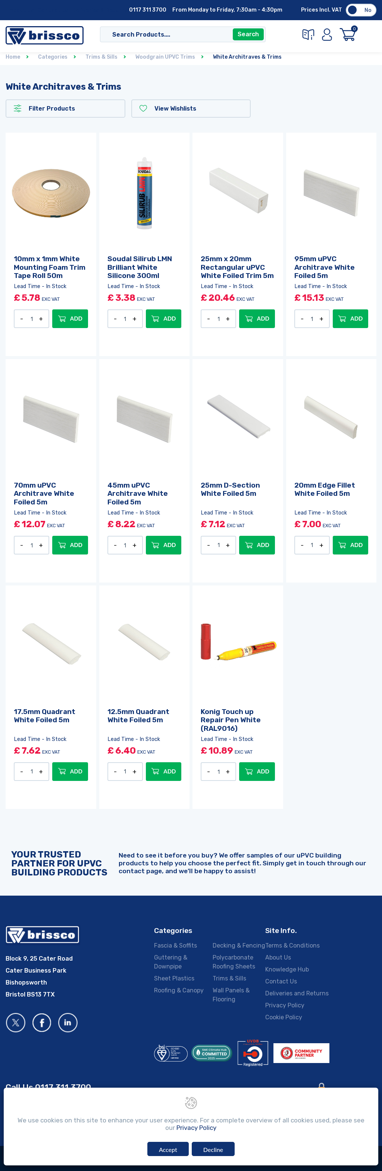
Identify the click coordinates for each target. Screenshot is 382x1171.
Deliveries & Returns (100, 10)
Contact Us (53, 10)
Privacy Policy (284, 1005)
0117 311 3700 (147, 10)
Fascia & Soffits (175, 945)
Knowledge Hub (287, 969)
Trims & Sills (229, 978)
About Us (21, 10)
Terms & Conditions (292, 945)
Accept (168, 1149)
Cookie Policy (283, 1017)
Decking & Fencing (239, 945)
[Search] (175, 35)
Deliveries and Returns (297, 993)
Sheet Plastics (174, 978)
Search (248, 34)
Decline (213, 1149)
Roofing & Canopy (179, 990)
